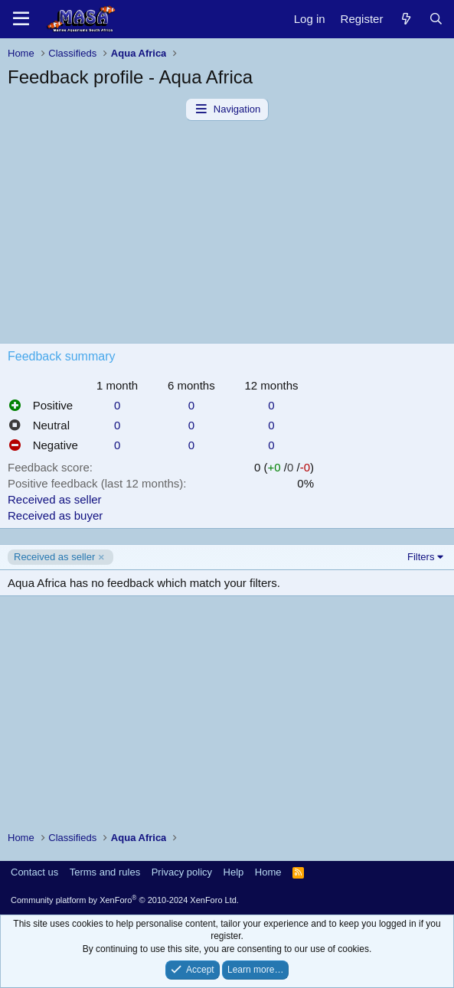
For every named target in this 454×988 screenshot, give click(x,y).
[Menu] (21, 19)
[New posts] (405, 19)
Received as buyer (55, 515)
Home (268, 872)
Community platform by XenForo (125, 900)
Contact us (34, 872)
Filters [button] (420, 556)
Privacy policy (182, 872)
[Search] (436, 19)
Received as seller (55, 499)
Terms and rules (105, 872)
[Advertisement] (227, 236)
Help (234, 872)
